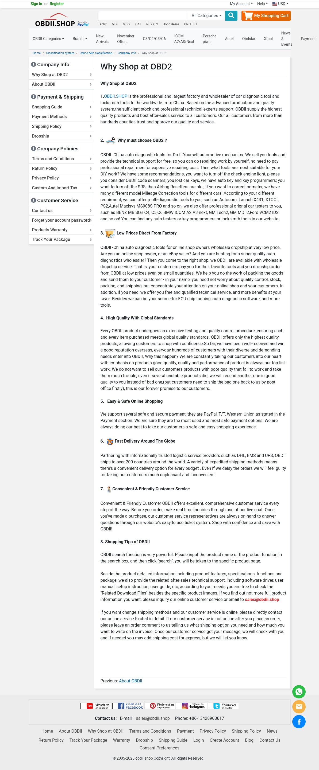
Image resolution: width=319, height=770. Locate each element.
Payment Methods (62, 116)
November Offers (125, 39)
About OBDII (62, 84)
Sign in (36, 4)
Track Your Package (62, 239)
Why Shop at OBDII (106, 731)
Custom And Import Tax (62, 187)
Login (198, 740)
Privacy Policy (62, 178)
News (272, 731)
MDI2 (126, 24)
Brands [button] (78, 39)
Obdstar (249, 39)
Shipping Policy (62, 126)
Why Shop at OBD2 (62, 74)
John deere (171, 24)
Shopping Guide (62, 107)
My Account (240, 4)
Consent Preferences (159, 748)
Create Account (224, 740)
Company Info (127, 53)
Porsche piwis (209, 39)
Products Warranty (62, 229)
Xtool (268, 39)
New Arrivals (102, 39)
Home (37, 53)
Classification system (60, 53)
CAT (138, 24)
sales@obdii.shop (153, 718)
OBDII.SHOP (115, 96)
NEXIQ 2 (152, 24)
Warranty (121, 740)
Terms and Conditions (62, 158)
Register (57, 4)
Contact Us (269, 740)
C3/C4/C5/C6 (154, 39)
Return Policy (62, 168)
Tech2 (102, 24)
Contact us (62, 210)
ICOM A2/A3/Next (184, 39)
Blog (249, 740)
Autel (229, 39)
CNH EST (190, 24)
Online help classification (96, 53)
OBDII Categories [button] (47, 39)
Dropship (62, 136)
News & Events (286, 38)
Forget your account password (62, 220)
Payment (185, 731)
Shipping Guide (173, 740)
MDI (115, 24)
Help (261, 4)
